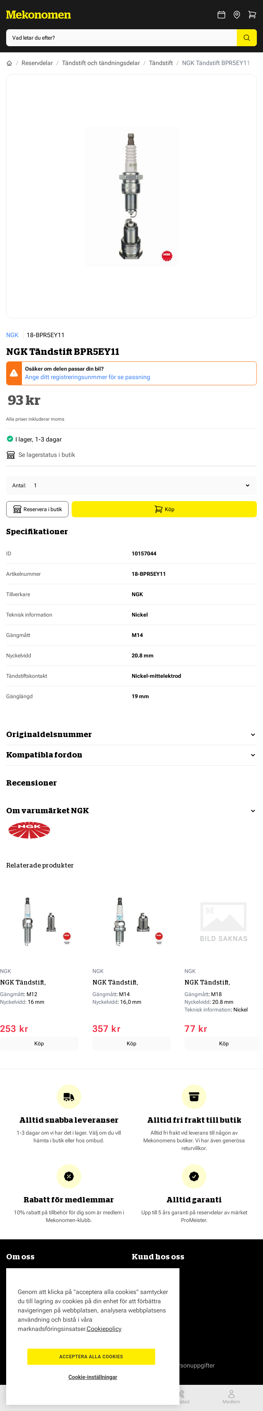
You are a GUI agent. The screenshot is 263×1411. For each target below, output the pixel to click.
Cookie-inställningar (93, 1377)
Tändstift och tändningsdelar (101, 63)
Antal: (19, 485)
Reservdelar (37, 63)
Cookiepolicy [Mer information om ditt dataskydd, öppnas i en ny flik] (104, 1322)
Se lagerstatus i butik (40, 455)
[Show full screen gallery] (131, 196)
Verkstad (180, 1396)
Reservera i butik (37, 509)
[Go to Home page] (38, 14)
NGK (12, 335)
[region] (92, 1333)
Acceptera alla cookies (93, 1353)
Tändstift (161, 63)
